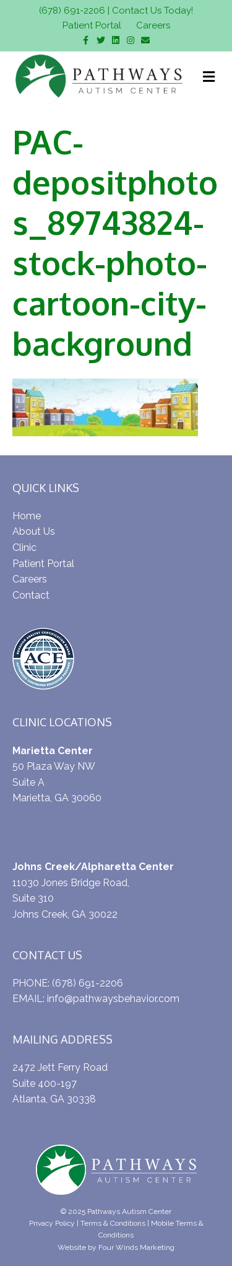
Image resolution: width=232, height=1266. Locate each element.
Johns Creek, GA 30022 (65, 914)
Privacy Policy (52, 1223)
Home (26, 516)
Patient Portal (91, 25)
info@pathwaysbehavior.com (113, 998)
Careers (153, 25)
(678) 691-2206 (72, 10)
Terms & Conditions (112, 1223)
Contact (30, 595)
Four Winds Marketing (136, 1247)
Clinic (24, 547)
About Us (33, 531)
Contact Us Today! (152, 10)
